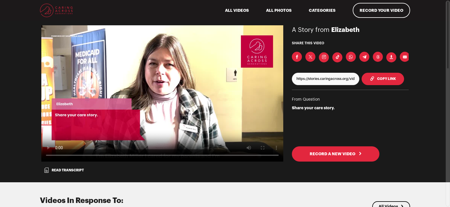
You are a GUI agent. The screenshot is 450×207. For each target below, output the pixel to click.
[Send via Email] (405, 57)
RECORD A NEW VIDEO (336, 154)
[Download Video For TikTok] (337, 57)
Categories (322, 10)
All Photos (279, 10)
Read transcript (64, 170)
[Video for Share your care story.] (162, 93)
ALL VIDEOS (237, 10)
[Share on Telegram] (364, 57)
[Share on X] (310, 57)
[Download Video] (391, 57)
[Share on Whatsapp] (351, 57)
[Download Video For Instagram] (324, 57)
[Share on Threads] (378, 57)
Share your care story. (313, 108)
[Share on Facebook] (297, 57)
